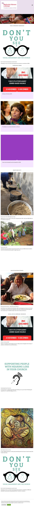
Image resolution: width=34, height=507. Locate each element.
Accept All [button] (9, 504)
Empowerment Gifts (4, 245)
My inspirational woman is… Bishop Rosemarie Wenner (10, 305)
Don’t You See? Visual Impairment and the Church (9, 60)
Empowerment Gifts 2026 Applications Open (8, 215)
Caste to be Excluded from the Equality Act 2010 (11, 160)
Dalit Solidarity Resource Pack (6, 448)
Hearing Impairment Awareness (6, 386)
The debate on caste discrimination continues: (11, 125)
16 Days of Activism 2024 (7, 92)
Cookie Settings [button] (4, 504)
